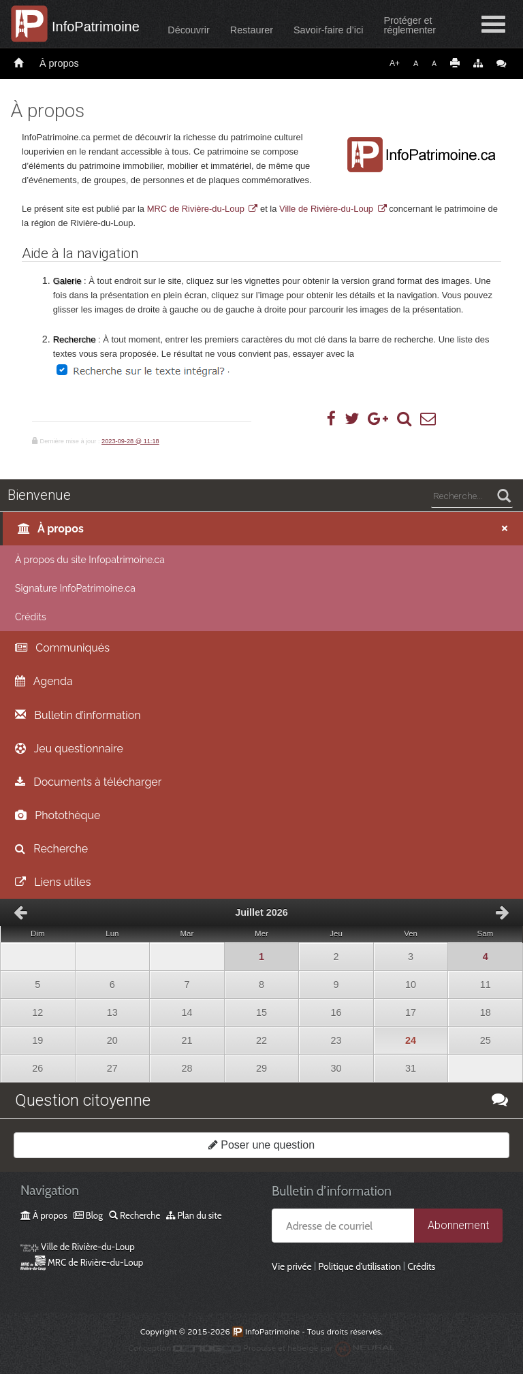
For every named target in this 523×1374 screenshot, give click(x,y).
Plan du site (193, 1215)
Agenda (44, 681)
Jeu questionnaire (69, 748)
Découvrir (189, 30)
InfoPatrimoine (96, 26)
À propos (59, 63)
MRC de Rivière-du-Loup (195, 209)
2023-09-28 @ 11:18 (130, 441)
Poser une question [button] (261, 1145)
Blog (88, 1215)
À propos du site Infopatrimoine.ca (90, 559)
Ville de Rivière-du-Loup (326, 209)
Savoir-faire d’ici (328, 30)
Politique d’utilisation (359, 1266)
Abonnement (458, 1225)
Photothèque (57, 815)
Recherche (51, 848)
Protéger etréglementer (409, 25)
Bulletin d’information (78, 715)
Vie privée (292, 1266)
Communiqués (62, 647)
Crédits (30, 616)
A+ (395, 63)
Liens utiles (53, 882)
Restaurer (251, 30)
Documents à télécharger (88, 782)
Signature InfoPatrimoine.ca (75, 588)
